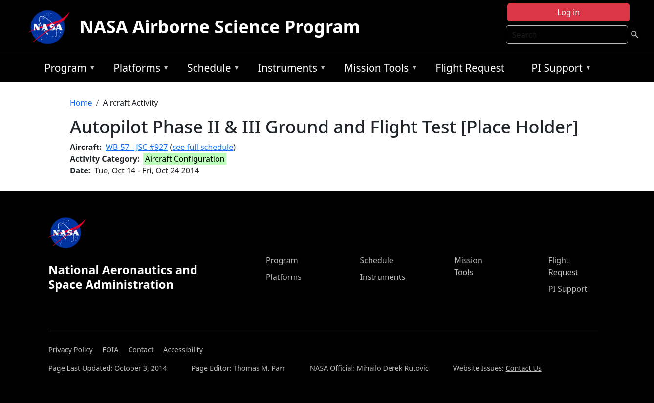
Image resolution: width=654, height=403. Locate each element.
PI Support (558, 69)
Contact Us (524, 368)
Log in (568, 12)
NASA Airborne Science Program (220, 27)
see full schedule (202, 147)
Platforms (139, 69)
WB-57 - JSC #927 (137, 147)
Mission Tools (378, 69)
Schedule (211, 69)
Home (81, 102)
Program (68, 69)
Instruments (290, 69)
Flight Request (470, 68)
